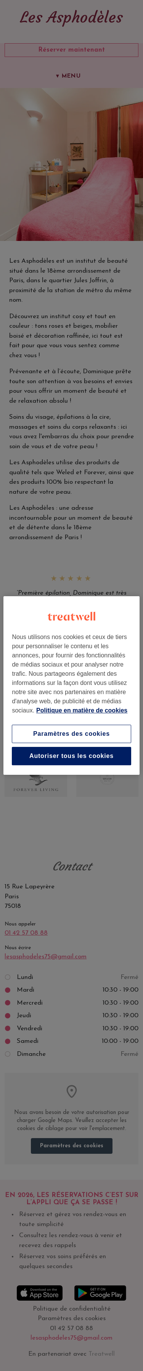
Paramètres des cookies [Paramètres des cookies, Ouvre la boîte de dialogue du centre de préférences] (71, 733)
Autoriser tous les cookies (71, 756)
